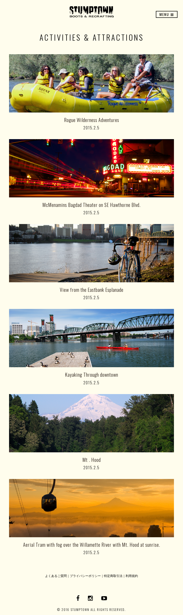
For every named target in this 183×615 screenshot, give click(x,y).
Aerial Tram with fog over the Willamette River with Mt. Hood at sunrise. (91, 544)
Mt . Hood (91, 459)
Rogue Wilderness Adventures (91, 119)
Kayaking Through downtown (91, 374)
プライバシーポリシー (85, 575)
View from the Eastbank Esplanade (91, 289)
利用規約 (132, 575)
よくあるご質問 (56, 575)
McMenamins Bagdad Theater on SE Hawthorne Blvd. (91, 204)
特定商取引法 (113, 575)
